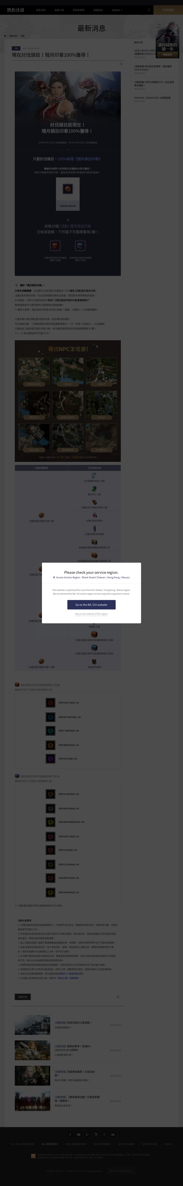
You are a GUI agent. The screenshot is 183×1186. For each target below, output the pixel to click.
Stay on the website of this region (91, 613)
